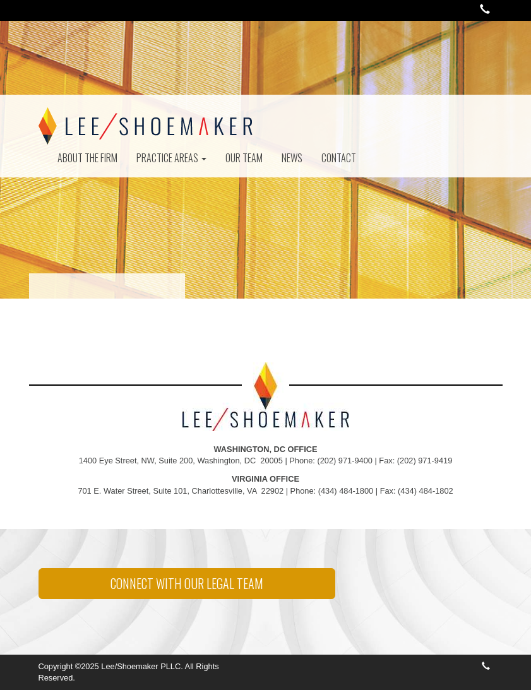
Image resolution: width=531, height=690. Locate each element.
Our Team (244, 157)
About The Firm (87, 157)
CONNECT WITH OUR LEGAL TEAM (186, 583)
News (292, 157)
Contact (338, 157)
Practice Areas (171, 157)
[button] (485, 10)
